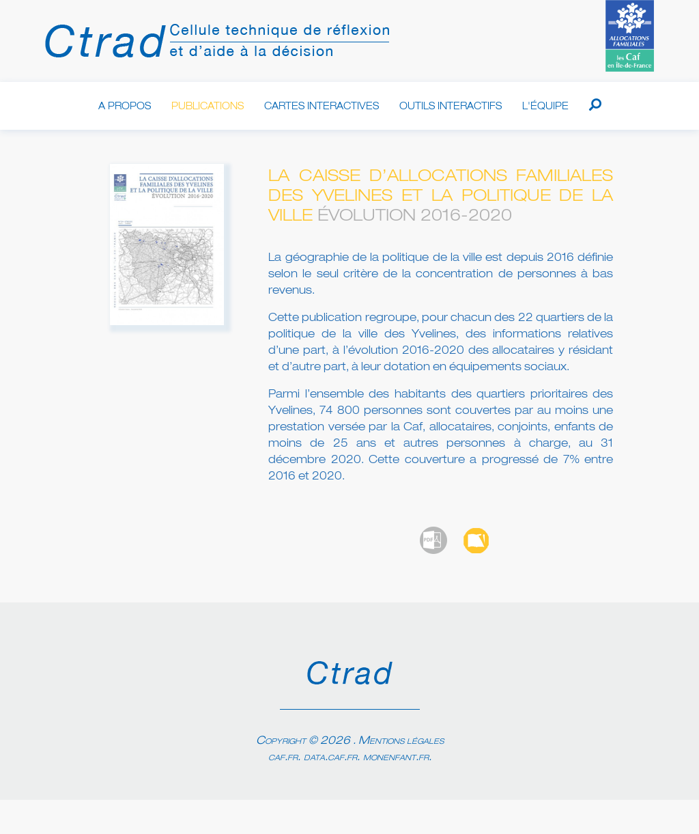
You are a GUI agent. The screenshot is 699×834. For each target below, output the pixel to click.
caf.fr (283, 757)
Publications (207, 106)
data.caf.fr (330, 757)
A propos (124, 106)
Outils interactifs (450, 106)
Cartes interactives (321, 106)
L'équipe (545, 106)
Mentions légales (401, 741)
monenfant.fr (396, 757)
